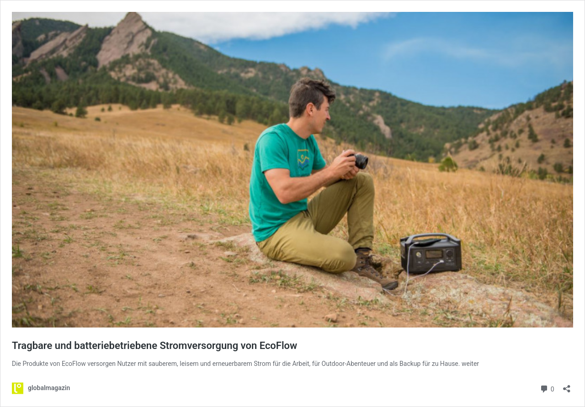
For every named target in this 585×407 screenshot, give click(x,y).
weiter (470, 363)
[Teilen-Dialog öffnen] (566, 386)
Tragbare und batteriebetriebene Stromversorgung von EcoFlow (154, 345)
